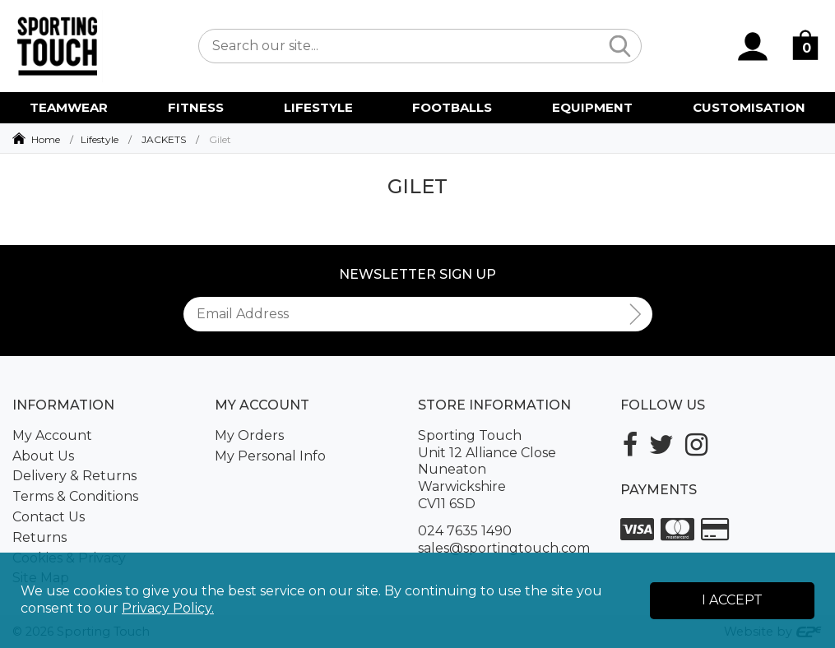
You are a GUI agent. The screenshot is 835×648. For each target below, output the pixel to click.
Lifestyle (99, 139)
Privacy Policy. (168, 608)
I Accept (732, 600)
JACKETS (163, 139)
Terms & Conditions (75, 496)
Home (45, 139)
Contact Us (48, 517)
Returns (39, 537)
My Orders (249, 435)
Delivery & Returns (74, 476)
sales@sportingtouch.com (504, 548)
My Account (52, 435)
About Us (43, 456)
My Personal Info (270, 456)
